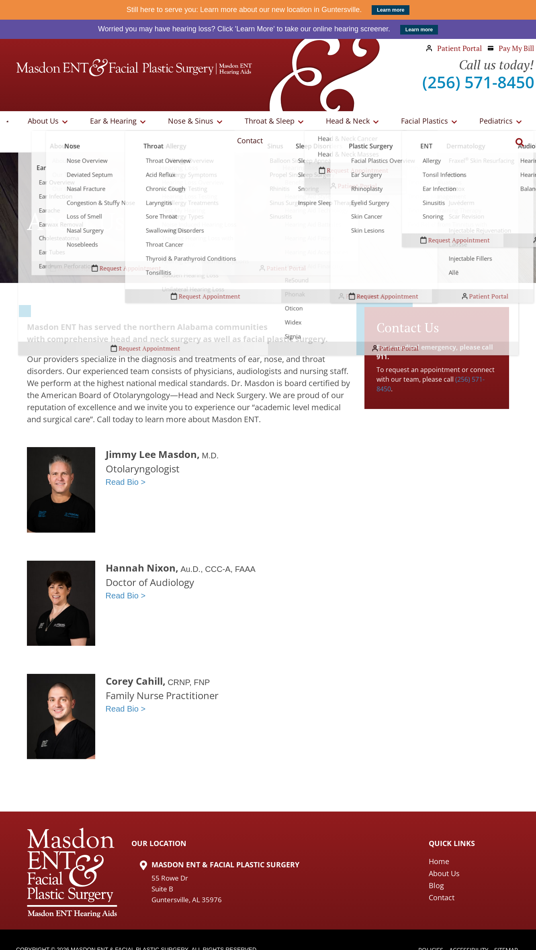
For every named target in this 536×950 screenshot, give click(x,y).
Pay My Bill (511, 48)
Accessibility (465, 930)
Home (439, 841)
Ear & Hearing (107, 122)
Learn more (391, 10)
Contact (492, 122)
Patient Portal (454, 48)
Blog (436, 866)
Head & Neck (312, 122)
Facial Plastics (379, 122)
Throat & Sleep (244, 122)
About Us (46, 122)
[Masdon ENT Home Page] (134, 67)
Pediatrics (441, 122)
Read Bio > (126, 462)
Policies (424, 930)
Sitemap (505, 930)
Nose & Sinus (174, 122)
